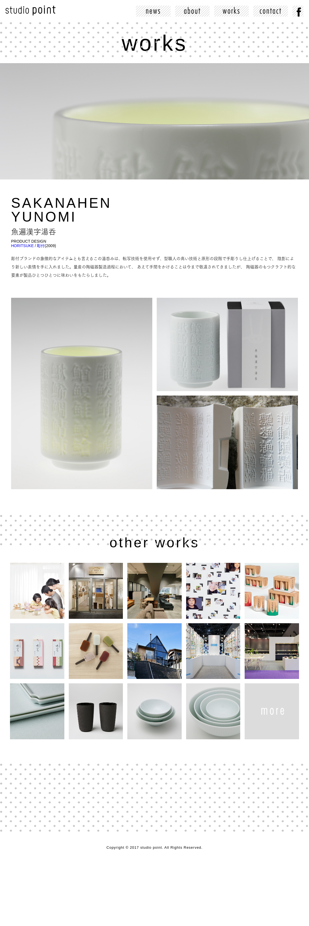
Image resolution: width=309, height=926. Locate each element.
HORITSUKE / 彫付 (28, 245)
